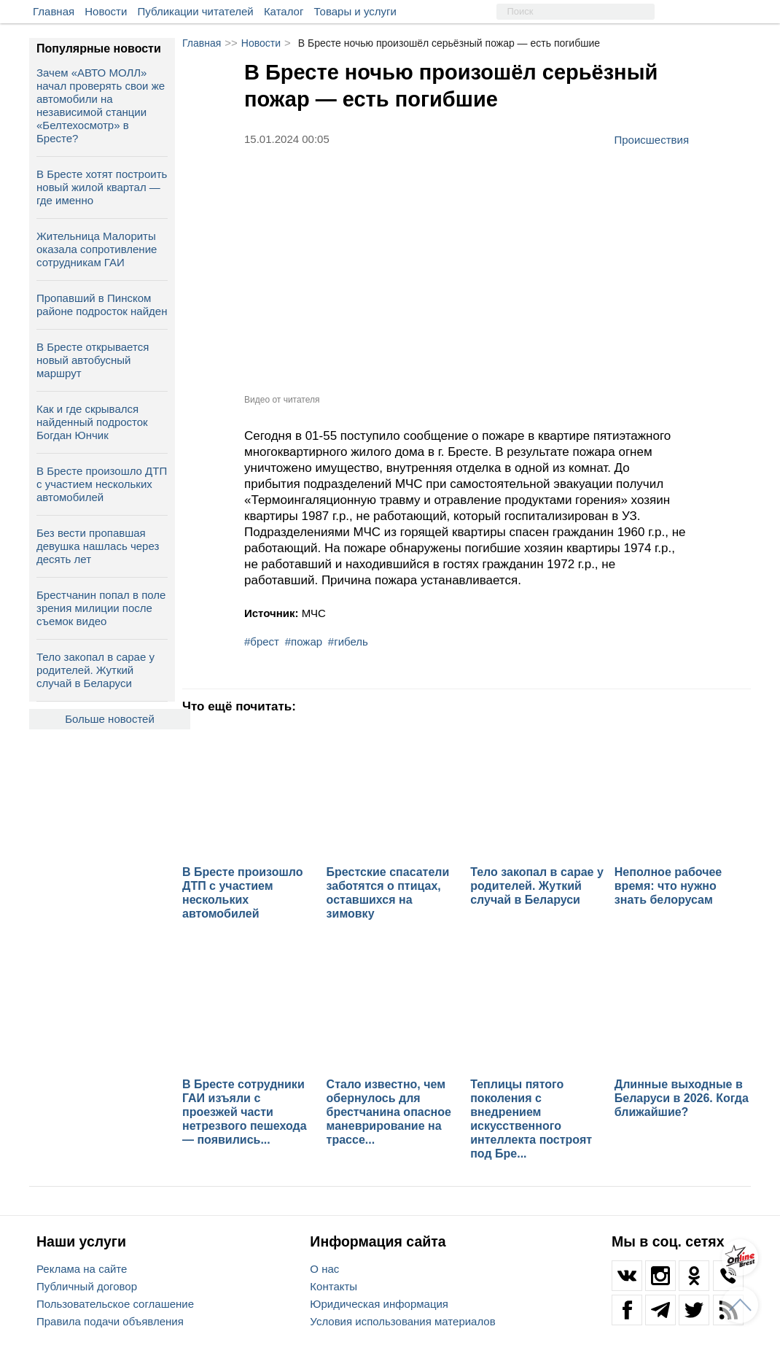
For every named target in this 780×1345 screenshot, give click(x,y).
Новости (106, 11)
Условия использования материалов (402, 1321)
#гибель (348, 641)
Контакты (333, 1286)
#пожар (303, 641)
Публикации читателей (196, 11)
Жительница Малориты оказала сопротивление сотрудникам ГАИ (96, 249)
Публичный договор (86, 1286)
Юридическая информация (379, 1304)
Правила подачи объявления (110, 1321)
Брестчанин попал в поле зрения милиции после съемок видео (100, 608)
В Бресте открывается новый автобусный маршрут (92, 360)
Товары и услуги (355, 11)
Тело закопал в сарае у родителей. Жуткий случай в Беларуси (95, 670)
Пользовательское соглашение (115, 1304)
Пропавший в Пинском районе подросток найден (101, 304)
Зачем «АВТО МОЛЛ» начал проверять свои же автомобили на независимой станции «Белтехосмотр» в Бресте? (100, 105)
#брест (261, 641)
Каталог (284, 11)
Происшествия (651, 139)
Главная (53, 11)
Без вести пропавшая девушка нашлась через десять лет (97, 546)
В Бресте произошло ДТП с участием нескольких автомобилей (101, 484)
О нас (324, 1269)
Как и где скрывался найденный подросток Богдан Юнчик (92, 422)
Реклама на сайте (81, 1269)
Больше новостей (110, 719)
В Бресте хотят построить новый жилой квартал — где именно (101, 187)
